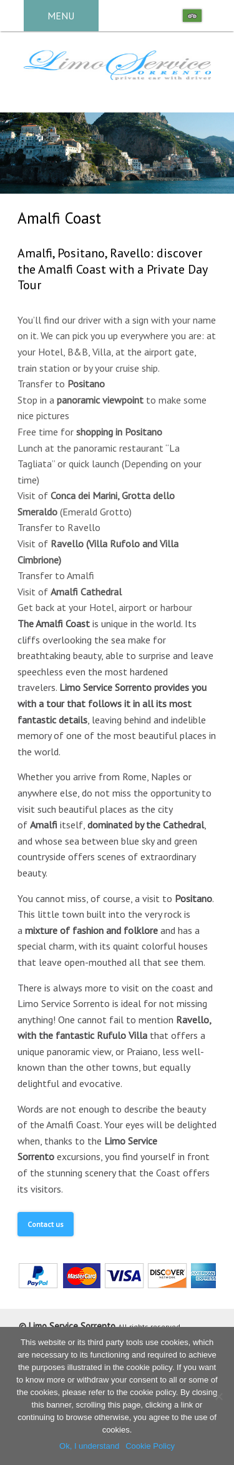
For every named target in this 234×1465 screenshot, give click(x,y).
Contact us (45, 1224)
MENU (60, 15)
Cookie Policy (150, 1446)
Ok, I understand (89, 1446)
